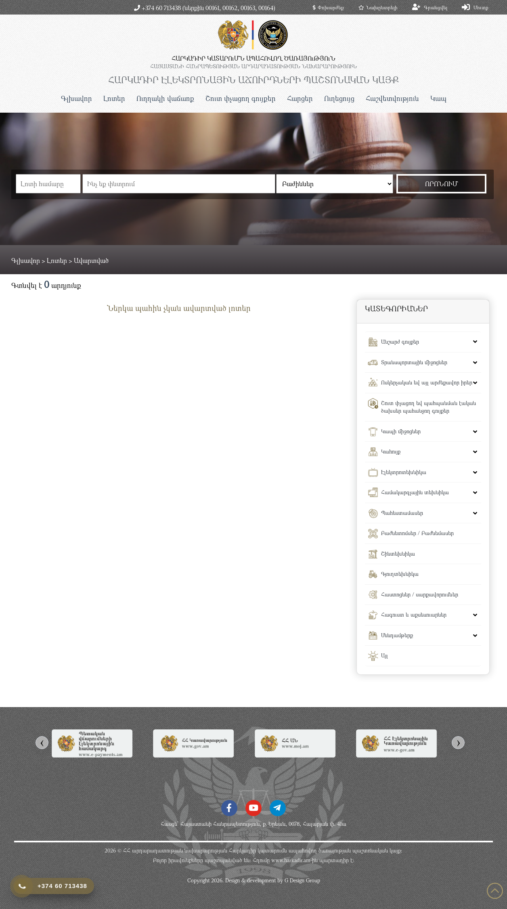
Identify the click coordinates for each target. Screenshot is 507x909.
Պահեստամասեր (402, 512)
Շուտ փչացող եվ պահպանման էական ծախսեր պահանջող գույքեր (428, 407)
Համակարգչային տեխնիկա (415, 492)
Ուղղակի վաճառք (165, 98)
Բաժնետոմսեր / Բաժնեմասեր (417, 533)
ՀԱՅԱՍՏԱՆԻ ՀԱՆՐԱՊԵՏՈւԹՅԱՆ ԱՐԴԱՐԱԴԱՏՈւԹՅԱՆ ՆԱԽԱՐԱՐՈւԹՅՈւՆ (253, 66)
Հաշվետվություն (392, 98)
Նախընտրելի (378, 7)
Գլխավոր (76, 98)
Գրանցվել (435, 7)
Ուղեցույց (339, 98)
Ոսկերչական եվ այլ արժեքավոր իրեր (426, 382)
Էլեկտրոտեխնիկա (403, 472)
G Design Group (302, 880)
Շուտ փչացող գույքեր (240, 98)
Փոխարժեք (328, 7)
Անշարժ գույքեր (400, 341)
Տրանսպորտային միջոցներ (414, 362)
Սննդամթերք (397, 635)
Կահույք (390, 451)
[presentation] (42, 742)
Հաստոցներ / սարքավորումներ (419, 594)
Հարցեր (300, 98)
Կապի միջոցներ (401, 431)
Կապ (438, 98)
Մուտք (480, 7)
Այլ (384, 655)
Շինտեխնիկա (398, 553)
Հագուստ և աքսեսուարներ (413, 614)
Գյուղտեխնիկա (400, 573)
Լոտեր (114, 98)
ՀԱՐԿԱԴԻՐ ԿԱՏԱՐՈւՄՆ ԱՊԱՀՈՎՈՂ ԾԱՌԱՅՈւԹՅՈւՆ (253, 58)
